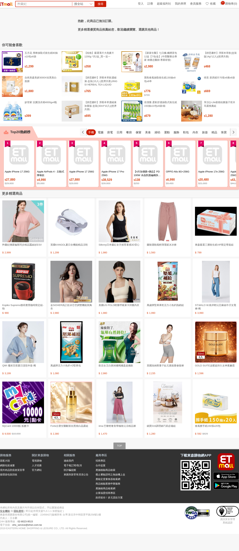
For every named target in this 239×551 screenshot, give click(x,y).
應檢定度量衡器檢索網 (108, 496)
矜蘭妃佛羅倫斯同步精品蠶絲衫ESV (22, 261)
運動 (167, 149)
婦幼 (157, 149)
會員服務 (195, 3)
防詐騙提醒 (70, 487)
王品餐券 (166, 24)
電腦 (100, 149)
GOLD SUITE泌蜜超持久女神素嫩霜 (215, 382)
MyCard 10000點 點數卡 (15, 443)
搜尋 (177, 17)
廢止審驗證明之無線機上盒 (110, 491)
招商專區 (100, 477)
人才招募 (37, 482)
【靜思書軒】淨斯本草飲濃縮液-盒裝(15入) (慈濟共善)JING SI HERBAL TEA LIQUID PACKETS (100, 100)
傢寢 (138, 149)
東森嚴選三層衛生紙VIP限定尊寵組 (214, 261)
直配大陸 (5, 477)
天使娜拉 (152, 24)
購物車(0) (228, 3)
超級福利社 (164, 3)
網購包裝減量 (7, 482)
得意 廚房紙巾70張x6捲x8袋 (219, 94)
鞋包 (186, 149)
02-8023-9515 (25, 538)
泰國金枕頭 (72, 24)
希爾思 (108, 24)
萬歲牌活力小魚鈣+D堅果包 (65, 382)
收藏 (210, 3)
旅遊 (205, 149)
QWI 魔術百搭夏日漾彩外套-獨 (19, 382)
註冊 (150, 3)
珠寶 (224, 149)
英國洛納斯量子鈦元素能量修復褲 (165, 382)
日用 (119, 149)
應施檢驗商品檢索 (105, 487)
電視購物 (37, 477)
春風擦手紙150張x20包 (207, 443)
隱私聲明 (19, 528)
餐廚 (129, 149)
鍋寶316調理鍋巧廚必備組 (161, 443)
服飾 (176, 149)
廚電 (110, 149)
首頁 (5, 3)
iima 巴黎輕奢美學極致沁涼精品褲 (117, 443)
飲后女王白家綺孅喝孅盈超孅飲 (116, 382)
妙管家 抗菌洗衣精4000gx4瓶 (41, 119)
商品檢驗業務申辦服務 (108, 500)
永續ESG (45, 3)
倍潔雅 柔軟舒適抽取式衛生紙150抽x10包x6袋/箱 (160, 121)
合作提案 (100, 482)
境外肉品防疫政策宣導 (12, 487)
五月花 (97, 24)
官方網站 (37, 487)
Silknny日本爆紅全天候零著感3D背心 (119, 261)
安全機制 (5, 528)
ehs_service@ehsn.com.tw (27, 542)
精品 (214, 149)
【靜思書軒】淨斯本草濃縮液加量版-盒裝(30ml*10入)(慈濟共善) (100, 123)
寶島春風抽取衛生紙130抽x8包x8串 (159, 96)
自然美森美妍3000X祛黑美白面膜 (41, 96)
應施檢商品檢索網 (105, 505)
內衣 (195, 149)
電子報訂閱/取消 (73, 482)
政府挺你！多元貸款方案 (109, 514)
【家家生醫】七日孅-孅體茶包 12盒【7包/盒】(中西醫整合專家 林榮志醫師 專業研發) (160, 73)
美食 (148, 149)
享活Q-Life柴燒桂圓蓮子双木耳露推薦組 (219, 121)
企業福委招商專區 (105, 510)
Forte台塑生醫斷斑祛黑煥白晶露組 (69, 443)
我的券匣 (180, 3)
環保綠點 (17, 3)
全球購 (31, 3)
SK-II (141, 24)
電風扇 (86, 24)
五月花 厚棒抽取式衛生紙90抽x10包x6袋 (41, 72)
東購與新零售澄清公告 (76, 491)
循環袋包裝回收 (8, 491)
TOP (119, 462)
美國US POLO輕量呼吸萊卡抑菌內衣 (119, 322)
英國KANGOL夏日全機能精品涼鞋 (69, 261)
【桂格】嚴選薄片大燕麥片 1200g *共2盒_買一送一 (99, 72)
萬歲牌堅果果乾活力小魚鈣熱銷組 (165, 322)
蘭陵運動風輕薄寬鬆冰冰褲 (161, 261)
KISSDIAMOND (125, 24)
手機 (91, 149)
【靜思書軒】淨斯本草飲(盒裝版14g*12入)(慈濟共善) (220, 72)
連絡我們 (69, 477)
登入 (141, 3)
